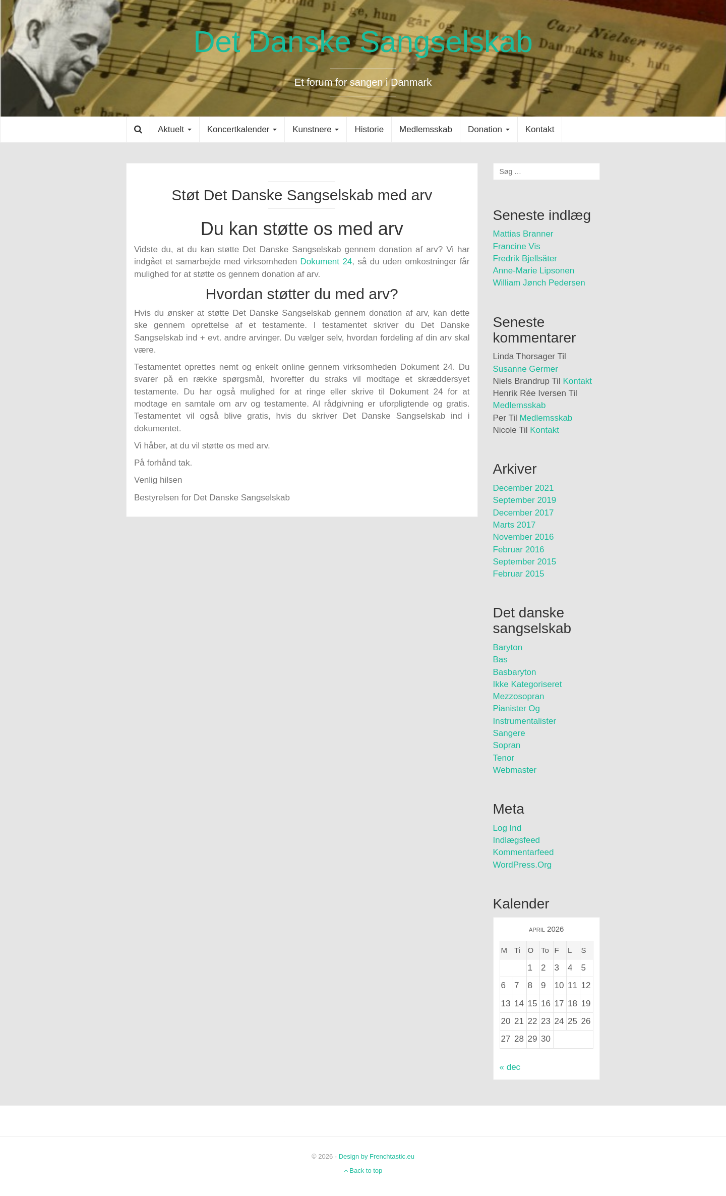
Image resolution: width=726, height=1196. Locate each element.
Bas (500, 659)
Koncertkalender (242, 129)
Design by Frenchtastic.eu (376, 1156)
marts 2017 (514, 525)
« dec (510, 1067)
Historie (369, 129)
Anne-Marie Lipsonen (534, 270)
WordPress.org (522, 865)
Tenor (504, 758)
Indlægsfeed (516, 840)
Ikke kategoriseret (527, 684)
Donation (489, 129)
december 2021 (523, 488)
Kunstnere (315, 129)
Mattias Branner (523, 234)
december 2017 (523, 513)
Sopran (507, 745)
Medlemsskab (425, 129)
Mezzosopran (518, 696)
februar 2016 (518, 549)
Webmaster (515, 770)
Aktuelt (175, 129)
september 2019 (525, 500)
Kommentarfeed (523, 852)
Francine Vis (516, 246)
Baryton (508, 647)
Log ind (507, 828)
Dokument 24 (326, 261)
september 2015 (525, 561)
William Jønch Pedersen (539, 283)
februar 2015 (518, 574)
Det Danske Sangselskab (363, 42)
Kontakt (540, 129)
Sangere (509, 733)
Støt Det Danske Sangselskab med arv (301, 195)
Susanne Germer (525, 369)
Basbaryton (514, 672)
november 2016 (523, 537)
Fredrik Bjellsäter (525, 258)
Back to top (363, 1170)
